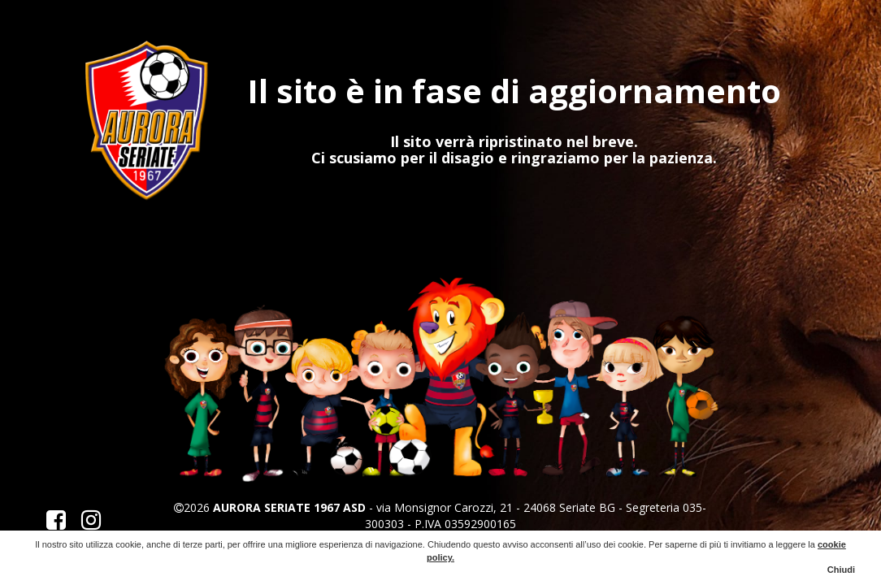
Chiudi (841, 569)
